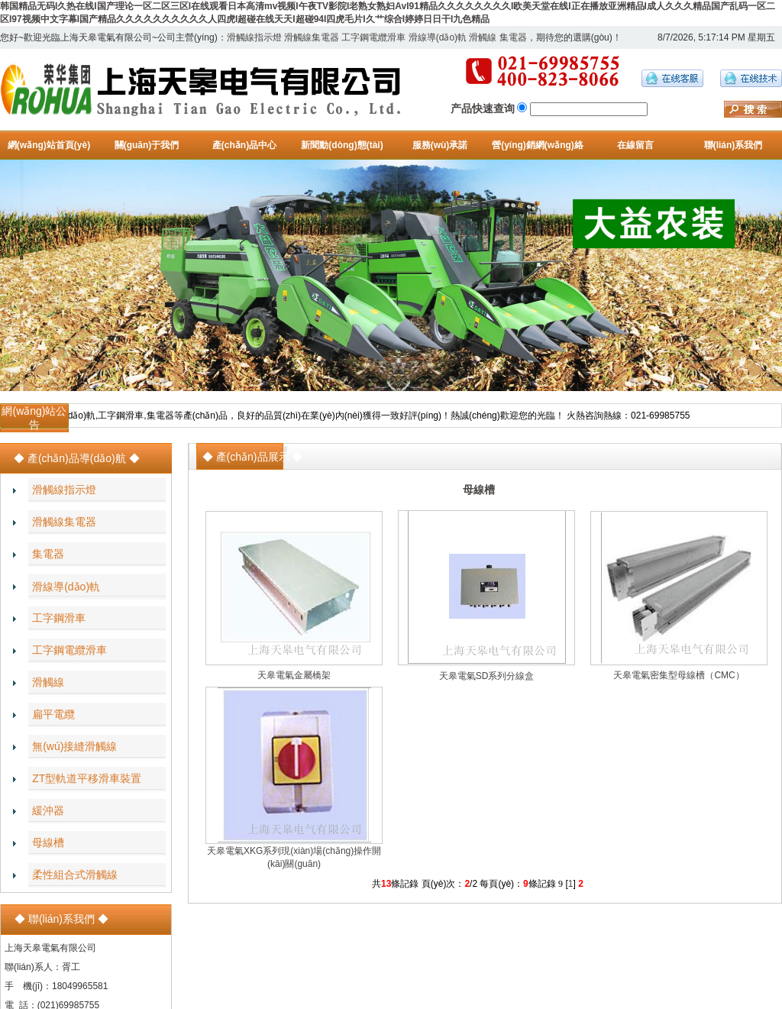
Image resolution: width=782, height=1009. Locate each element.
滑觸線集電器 (311, 37)
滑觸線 (482, 37)
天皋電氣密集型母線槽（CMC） (678, 675)
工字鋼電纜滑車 (373, 37)
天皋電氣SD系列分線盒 (487, 676)
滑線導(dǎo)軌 (438, 37)
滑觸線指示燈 (254, 37)
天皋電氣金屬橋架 (294, 675)
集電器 (513, 37)
